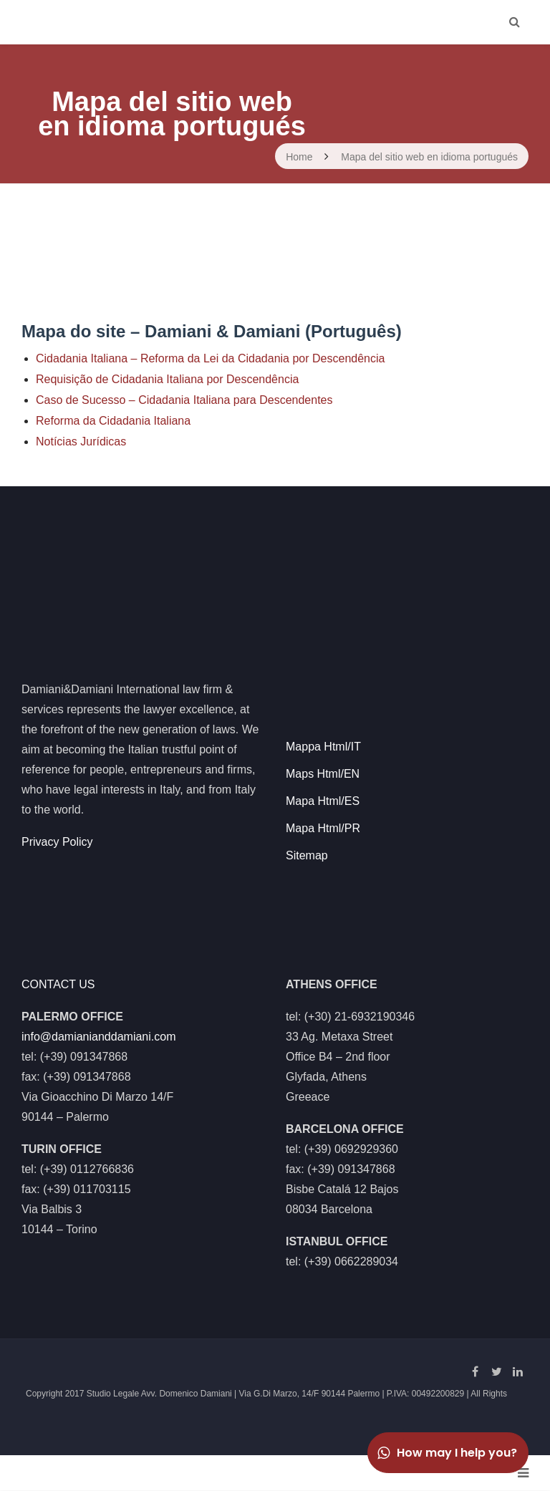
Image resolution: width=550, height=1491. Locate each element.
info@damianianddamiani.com (98, 1037)
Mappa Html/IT (323, 746)
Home (299, 157)
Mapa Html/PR (323, 828)
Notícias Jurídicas (81, 441)
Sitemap (307, 855)
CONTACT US (58, 984)
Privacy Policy (57, 842)
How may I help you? (446, 1452)
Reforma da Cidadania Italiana (113, 421)
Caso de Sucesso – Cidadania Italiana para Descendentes (184, 400)
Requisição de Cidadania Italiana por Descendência (167, 379)
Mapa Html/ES (323, 801)
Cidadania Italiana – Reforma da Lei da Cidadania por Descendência (210, 358)
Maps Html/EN (323, 774)
